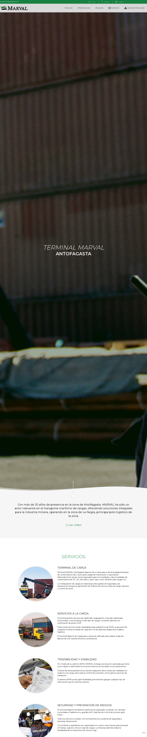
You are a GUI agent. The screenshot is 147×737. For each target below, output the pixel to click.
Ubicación (99, 8)
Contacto (113, 8)
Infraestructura (83, 8)
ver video (74, 525)
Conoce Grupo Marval (9, 1)
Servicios (68, 8)
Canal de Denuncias (134, 8)
